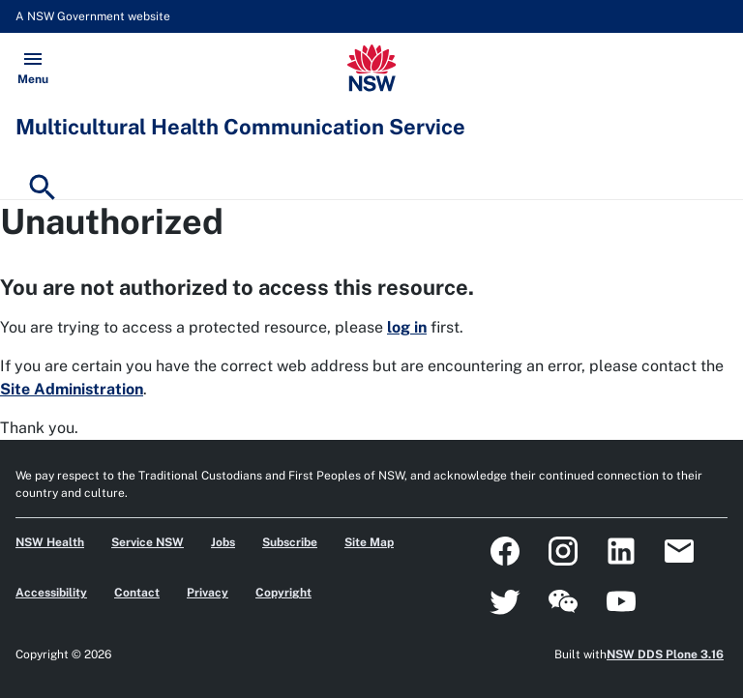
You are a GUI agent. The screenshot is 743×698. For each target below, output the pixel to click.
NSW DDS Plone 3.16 (665, 654)
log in (407, 327)
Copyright (283, 592)
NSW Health (49, 542)
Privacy (207, 592)
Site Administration (71, 389)
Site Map (369, 542)
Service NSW (147, 542)
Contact (137, 592)
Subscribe (289, 542)
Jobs (223, 542)
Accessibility (51, 592)
